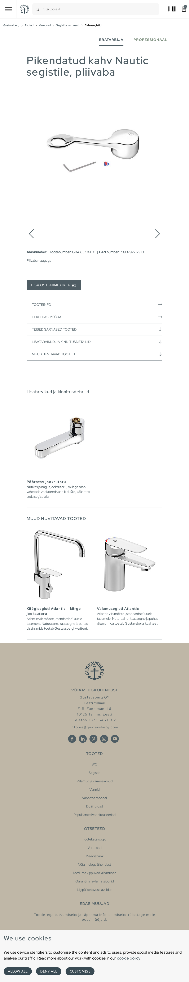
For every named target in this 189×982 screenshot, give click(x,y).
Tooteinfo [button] (97, 304)
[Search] (37, 9)
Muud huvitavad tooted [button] (97, 354)
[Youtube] (115, 739)
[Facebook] (72, 739)
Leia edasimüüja (97, 317)
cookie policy (128, 958)
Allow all (18, 971)
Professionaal (150, 40)
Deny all (48, 971)
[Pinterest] (93, 739)
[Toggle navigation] (8, 9)
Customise (80, 971)
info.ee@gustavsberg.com (94, 727)
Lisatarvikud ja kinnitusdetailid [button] (97, 341)
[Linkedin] (83, 739)
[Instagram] (104, 739)
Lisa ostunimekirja (53, 285)
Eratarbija (111, 40)
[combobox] (101, 9)
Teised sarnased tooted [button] (97, 329)
